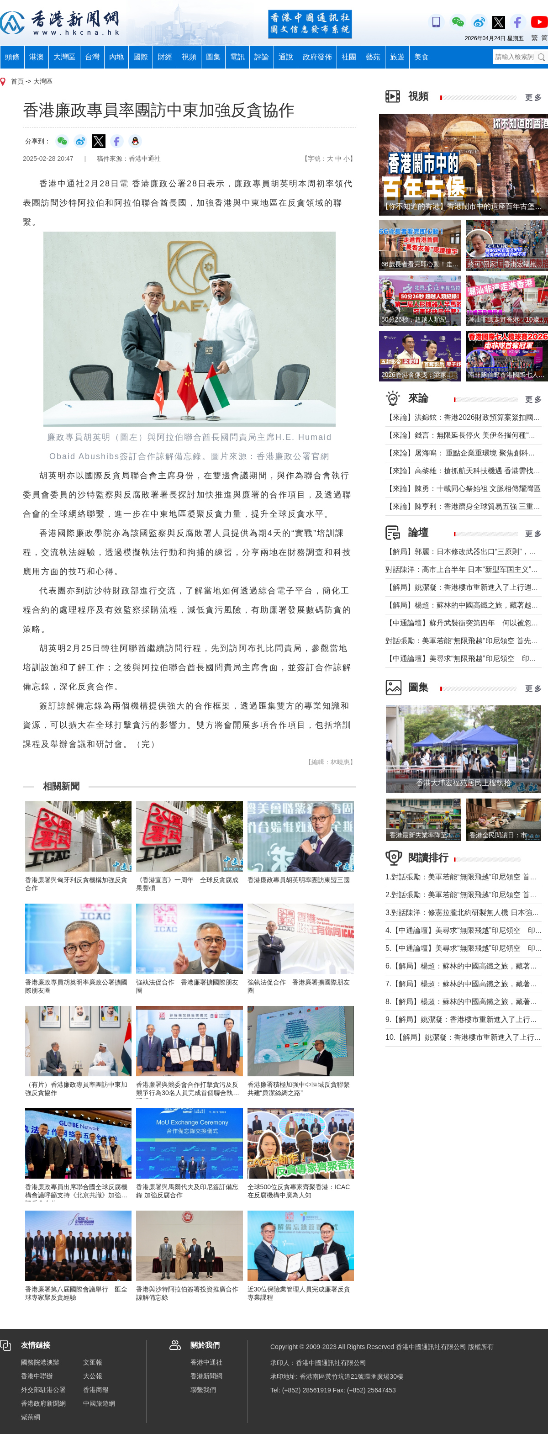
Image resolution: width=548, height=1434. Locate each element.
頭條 (12, 57)
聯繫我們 (203, 1389)
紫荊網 (30, 1417)
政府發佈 (317, 57)
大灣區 (64, 57)
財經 (165, 57)
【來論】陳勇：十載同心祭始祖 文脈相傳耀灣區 (463, 488)
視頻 (189, 57)
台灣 (92, 57)
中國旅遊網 (99, 1403)
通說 (286, 57)
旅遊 (397, 57)
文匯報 (92, 1362)
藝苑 (373, 57)
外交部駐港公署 (43, 1389)
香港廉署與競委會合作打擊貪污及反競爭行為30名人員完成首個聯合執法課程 (187, 1093)
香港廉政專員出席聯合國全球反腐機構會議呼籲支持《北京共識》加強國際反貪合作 (76, 1195)
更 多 (533, 97)
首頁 (17, 81)
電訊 (237, 57)
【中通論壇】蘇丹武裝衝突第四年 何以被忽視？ (465, 623)
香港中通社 (206, 1362)
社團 (349, 57)
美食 (421, 57)
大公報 (92, 1376)
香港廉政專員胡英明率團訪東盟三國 (299, 880)
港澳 (36, 57)
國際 (140, 57)
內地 (116, 57)
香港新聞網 (206, 1376)
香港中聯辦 (37, 1376)
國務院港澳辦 (40, 1362)
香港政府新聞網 (43, 1403)
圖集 (213, 57)
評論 (261, 57)
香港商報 (96, 1389)
